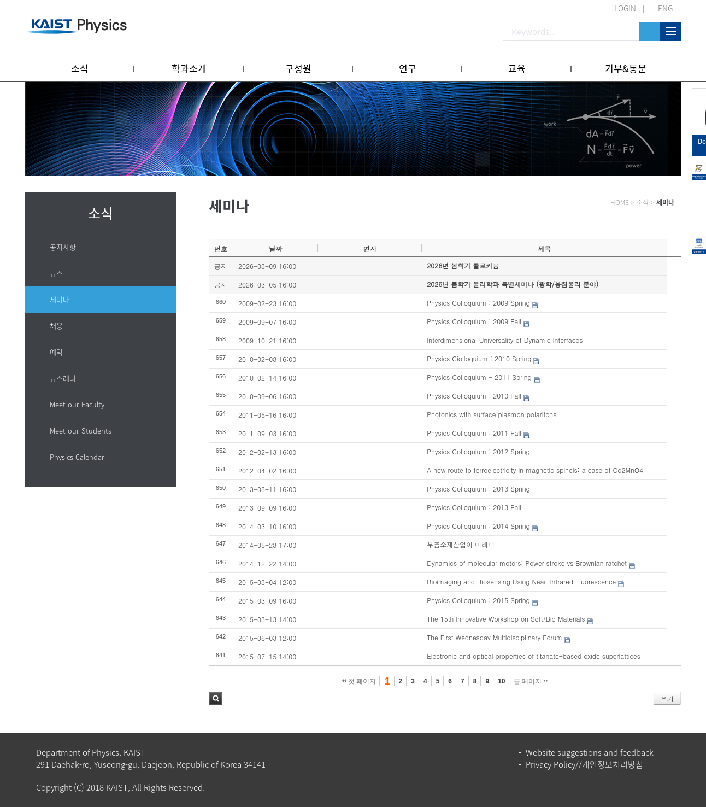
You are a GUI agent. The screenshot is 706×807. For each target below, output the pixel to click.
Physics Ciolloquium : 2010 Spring (479, 358)
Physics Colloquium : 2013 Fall (474, 507)
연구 (407, 68)
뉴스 (56, 273)
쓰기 (667, 698)
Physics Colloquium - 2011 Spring (479, 377)
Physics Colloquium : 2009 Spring (478, 302)
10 (501, 681)
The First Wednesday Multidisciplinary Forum (494, 637)
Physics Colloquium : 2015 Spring (478, 600)
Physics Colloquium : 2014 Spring (478, 525)
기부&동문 (625, 68)
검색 (215, 698)
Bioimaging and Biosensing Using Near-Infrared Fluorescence (521, 581)
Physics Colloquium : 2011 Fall (474, 432)
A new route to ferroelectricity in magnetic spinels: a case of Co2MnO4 (535, 470)
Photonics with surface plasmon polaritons (491, 414)
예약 (56, 352)
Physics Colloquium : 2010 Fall (474, 395)
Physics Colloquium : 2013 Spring (478, 488)
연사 (369, 248)
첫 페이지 (359, 681)
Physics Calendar (77, 457)
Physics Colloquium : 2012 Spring (478, 451)
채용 (56, 325)
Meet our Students (80, 430)
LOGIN (625, 8)
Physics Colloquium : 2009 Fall (474, 321)
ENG (665, 8)
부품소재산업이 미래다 (461, 544)
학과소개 (189, 68)
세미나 (59, 299)
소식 (80, 68)
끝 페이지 (531, 681)
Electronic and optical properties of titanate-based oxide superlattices (533, 655)
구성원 (298, 68)
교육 (517, 68)
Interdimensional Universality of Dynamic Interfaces (505, 339)
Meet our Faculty (77, 404)
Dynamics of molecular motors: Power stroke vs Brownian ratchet (527, 563)
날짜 (275, 248)
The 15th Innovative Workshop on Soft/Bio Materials (506, 618)
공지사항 (63, 247)
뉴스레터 (63, 378)
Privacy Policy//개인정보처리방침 (584, 764)
